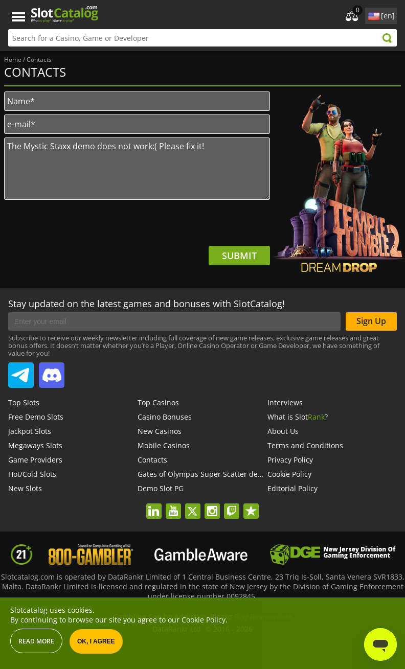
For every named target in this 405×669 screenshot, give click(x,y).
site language (372, 14)
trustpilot (251, 504)
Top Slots (23, 402)
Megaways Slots (35, 445)
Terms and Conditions (305, 445)
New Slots (25, 488)
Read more (36, 641)
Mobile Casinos (164, 445)
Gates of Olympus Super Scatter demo (203, 474)
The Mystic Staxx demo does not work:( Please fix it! (137, 168)
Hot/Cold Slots (32, 474)
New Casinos (160, 431)
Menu (18, 17)
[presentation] (192, 226)
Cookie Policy (289, 474)
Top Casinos (158, 402)
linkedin (153, 504)
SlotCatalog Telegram (21, 371)
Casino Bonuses (165, 417)
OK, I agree (96, 641)
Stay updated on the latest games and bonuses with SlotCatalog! (146, 303)
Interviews (285, 402)
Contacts (152, 460)
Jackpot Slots (29, 431)
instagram (212, 504)
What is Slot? (297, 417)
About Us (283, 431)
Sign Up (371, 321)
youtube (173, 504)
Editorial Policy (292, 488)
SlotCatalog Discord (51, 371)
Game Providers (35, 460)
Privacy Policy (290, 460)
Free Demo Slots (35, 417)
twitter (192, 504)
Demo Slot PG (161, 488)
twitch (231, 504)
